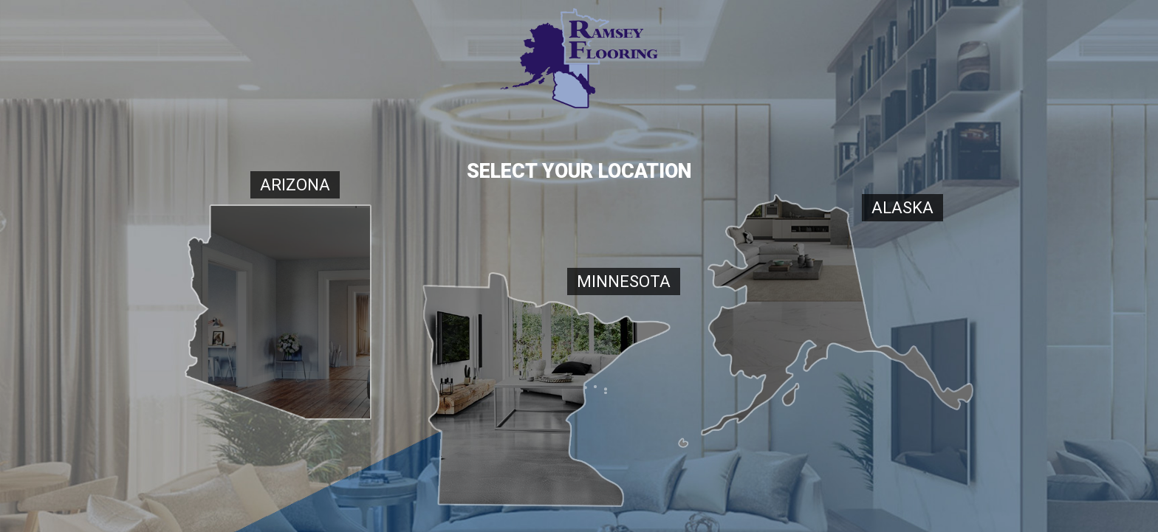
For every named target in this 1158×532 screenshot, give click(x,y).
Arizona (295, 185)
